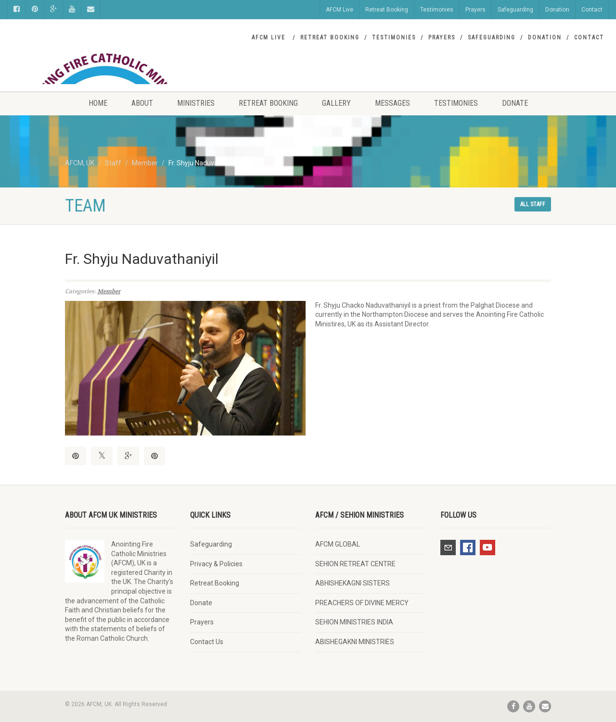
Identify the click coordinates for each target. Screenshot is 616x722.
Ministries (196, 103)
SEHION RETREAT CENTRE (355, 564)
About (142, 103)
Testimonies (436, 9)
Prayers (475, 9)
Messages (392, 103)
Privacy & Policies (216, 564)
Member (108, 291)
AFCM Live (339, 9)
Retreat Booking (386, 9)
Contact (592, 9)
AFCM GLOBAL (337, 544)
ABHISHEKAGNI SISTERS (352, 583)
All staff (532, 204)
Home (98, 103)
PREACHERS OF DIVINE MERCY (362, 603)
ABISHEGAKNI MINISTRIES (354, 642)
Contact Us (206, 642)
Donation (557, 9)
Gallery (336, 103)
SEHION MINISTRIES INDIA (354, 622)
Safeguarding (515, 9)
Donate (515, 103)
